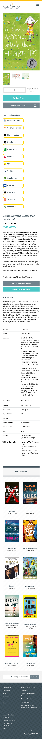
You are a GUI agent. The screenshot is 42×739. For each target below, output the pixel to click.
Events (5, 700)
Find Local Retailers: (12, 115)
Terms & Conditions (27, 699)
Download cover (18, 105)
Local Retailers (13, 120)
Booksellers (6, 690)
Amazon (11, 192)
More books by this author (21, 284)
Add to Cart (18, 98)
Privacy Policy (25, 702)
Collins (10, 171)
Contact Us (24, 690)
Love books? (8, 677)
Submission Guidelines (28, 687)
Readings (11, 142)
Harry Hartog (13, 135)
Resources (6, 697)
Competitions (7, 687)
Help (4, 728)
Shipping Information (9, 720)
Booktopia (12, 149)
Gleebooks (12, 178)
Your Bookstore (14, 128)
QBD (9, 163)
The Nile (11, 199)
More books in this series (21, 289)
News (4, 703)
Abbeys (10, 185)
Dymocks (11, 156)
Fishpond (11, 206)
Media (4, 694)
